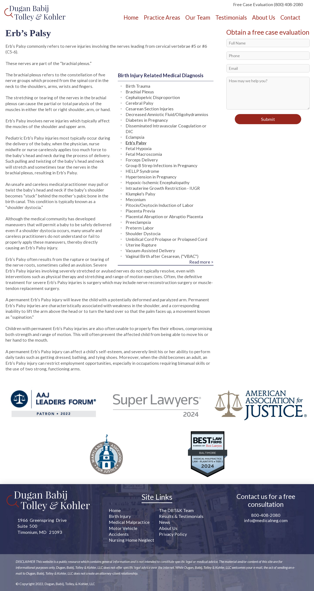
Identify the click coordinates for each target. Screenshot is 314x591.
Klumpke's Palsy (140, 193)
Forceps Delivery (142, 159)
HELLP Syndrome (142, 171)
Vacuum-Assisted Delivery (150, 250)
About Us (168, 528)
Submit (268, 119)
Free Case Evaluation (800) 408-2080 (268, 4)
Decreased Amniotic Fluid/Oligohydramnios (167, 114)
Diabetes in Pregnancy (147, 120)
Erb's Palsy (136, 142)
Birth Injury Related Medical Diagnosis (160, 75)
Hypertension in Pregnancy (151, 176)
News (164, 522)
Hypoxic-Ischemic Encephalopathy (157, 182)
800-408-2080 (265, 515)
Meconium (136, 199)
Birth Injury (120, 516)
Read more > (201, 261)
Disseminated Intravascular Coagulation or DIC (166, 128)
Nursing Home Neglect (131, 540)
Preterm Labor (140, 227)
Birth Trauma (138, 86)
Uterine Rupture (141, 244)
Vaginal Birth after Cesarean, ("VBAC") (162, 256)
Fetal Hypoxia (139, 148)
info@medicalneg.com (266, 520)
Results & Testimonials (181, 516)
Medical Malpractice (129, 522)
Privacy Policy (173, 534)
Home (115, 510)
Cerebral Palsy (139, 103)
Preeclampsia (138, 222)
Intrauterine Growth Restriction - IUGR (163, 188)
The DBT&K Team (176, 510)
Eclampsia (135, 137)
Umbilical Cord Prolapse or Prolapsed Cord (166, 239)
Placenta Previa (140, 210)
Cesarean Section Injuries (150, 108)
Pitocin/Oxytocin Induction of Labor (160, 205)
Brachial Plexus (140, 91)
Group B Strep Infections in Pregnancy (161, 165)
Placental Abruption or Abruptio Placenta (164, 216)
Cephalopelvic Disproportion (153, 97)
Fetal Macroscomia (144, 154)
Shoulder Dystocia (143, 233)
